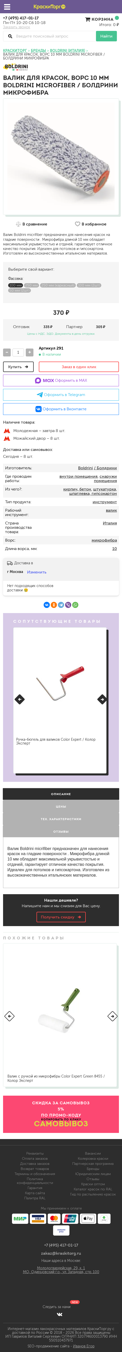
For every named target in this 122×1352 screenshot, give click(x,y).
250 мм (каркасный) (58, 285)
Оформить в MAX (61, 380)
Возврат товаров (35, 1169)
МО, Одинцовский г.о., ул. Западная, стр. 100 (61, 1272)
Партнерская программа (93, 1164)
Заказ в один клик (79, 367)
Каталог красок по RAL (93, 1189)
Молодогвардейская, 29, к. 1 (61, 1268)
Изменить (36, 572)
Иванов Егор (83, 1346)
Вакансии (93, 1153)
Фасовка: (15, 279)
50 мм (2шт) (19, 290)
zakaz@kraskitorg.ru (61, 1253)
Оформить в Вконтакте (61, 409)
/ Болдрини (105, 468)
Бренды (93, 1169)
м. (7, 431)
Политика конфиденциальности (35, 1181)
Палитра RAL (34, 1198)
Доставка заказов (35, 1164)
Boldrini (85, 468)
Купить (18, 367)
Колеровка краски (93, 1158)
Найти (106, 36)
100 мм (15, 285)
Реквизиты (35, 1153)
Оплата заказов (35, 1158)
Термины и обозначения (35, 1174)
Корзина (102, 19)
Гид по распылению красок (93, 1194)
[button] (19, 699)
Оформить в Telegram (61, 395)
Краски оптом (93, 1184)
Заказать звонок (16, 27)
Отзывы (93, 1179)
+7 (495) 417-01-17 (21, 18)
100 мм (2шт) (89, 285)
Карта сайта (35, 1193)
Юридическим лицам (93, 1174)
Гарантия (35, 1188)
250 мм (31, 285)
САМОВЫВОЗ (61, 1123)
